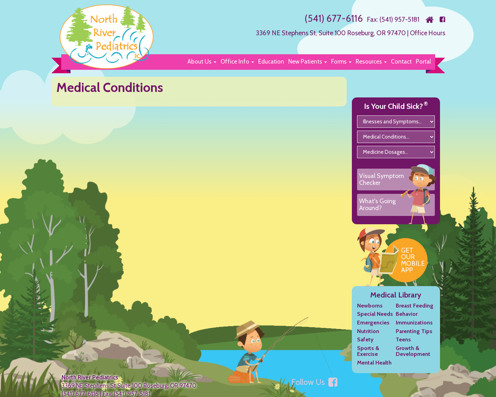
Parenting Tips (414, 337)
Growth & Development (413, 357)
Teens (403, 345)
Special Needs (375, 320)
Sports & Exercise (368, 357)
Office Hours (427, 33)
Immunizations (414, 328)
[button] (201, 61)
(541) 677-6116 (333, 18)
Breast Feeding (414, 311)
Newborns (370, 311)
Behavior (407, 320)
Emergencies (373, 328)
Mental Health (374, 369)
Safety (365, 345)
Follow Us (314, 388)
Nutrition (368, 337)
